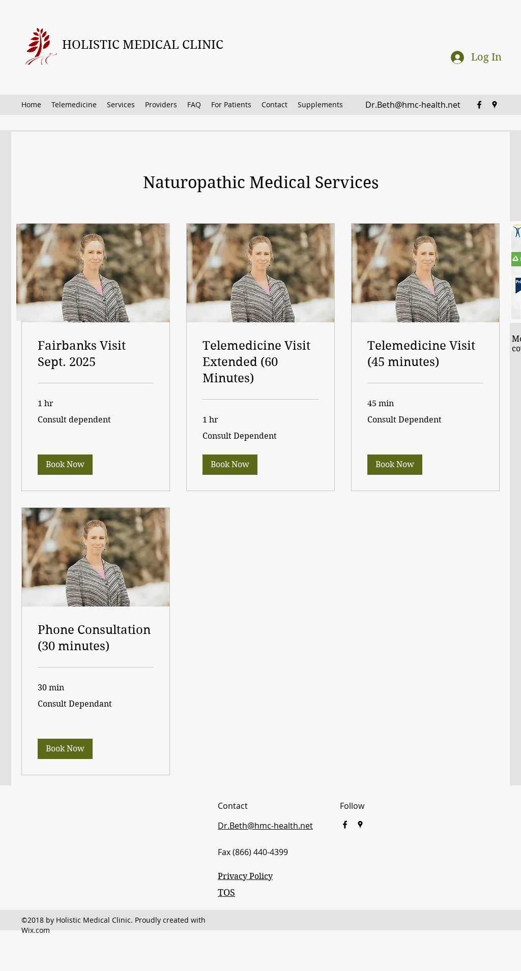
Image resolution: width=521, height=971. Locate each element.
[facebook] (479, 105)
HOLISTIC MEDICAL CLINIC (142, 45)
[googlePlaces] (494, 105)
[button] (65, 464)
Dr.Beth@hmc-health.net (412, 104)
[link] (96, 354)
